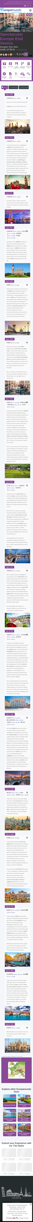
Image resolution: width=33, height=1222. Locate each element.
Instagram (16, 1195)
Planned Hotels (13, 87)
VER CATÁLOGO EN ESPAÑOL (11, 1)
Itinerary (4, 87)
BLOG (30, 1)
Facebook (16, 1192)
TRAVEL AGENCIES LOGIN (16, 3)
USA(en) (29, 5)
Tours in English (27, 3)
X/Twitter (16, 1199)
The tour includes (23, 87)
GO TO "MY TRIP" (24, 1)
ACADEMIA (5, 3)
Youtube (16, 1202)
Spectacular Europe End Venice (11, 39)
